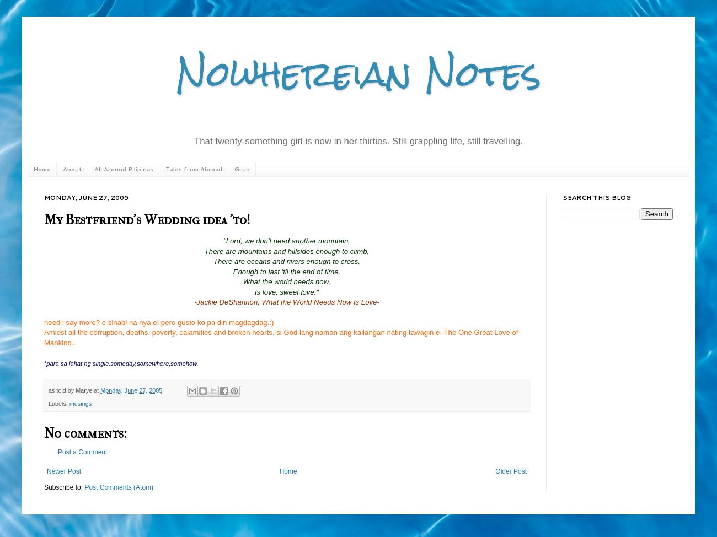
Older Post (511, 471)
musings (80, 403)
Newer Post (64, 471)
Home (42, 169)
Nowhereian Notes (358, 73)
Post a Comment (82, 452)
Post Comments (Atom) (118, 487)
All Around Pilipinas (123, 169)
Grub (242, 169)
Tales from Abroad (193, 169)
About (72, 169)
